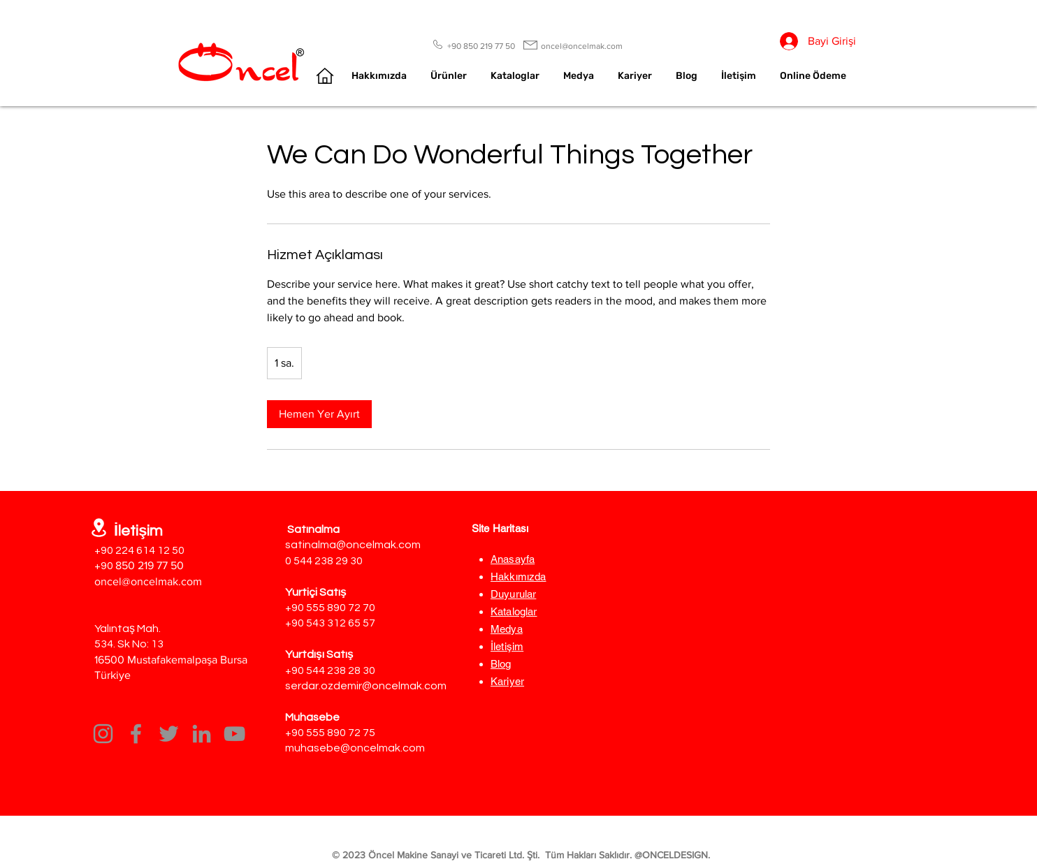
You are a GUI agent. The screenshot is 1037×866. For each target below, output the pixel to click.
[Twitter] (169, 734)
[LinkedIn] (202, 734)
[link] (319, 414)
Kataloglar (514, 611)
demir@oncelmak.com (390, 685)
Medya (507, 629)
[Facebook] (136, 734)
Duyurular (513, 594)
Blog (501, 664)
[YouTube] (234, 734)
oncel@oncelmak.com (148, 581)
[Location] (99, 527)
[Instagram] (103, 734)
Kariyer (507, 681)
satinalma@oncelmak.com (353, 544)
